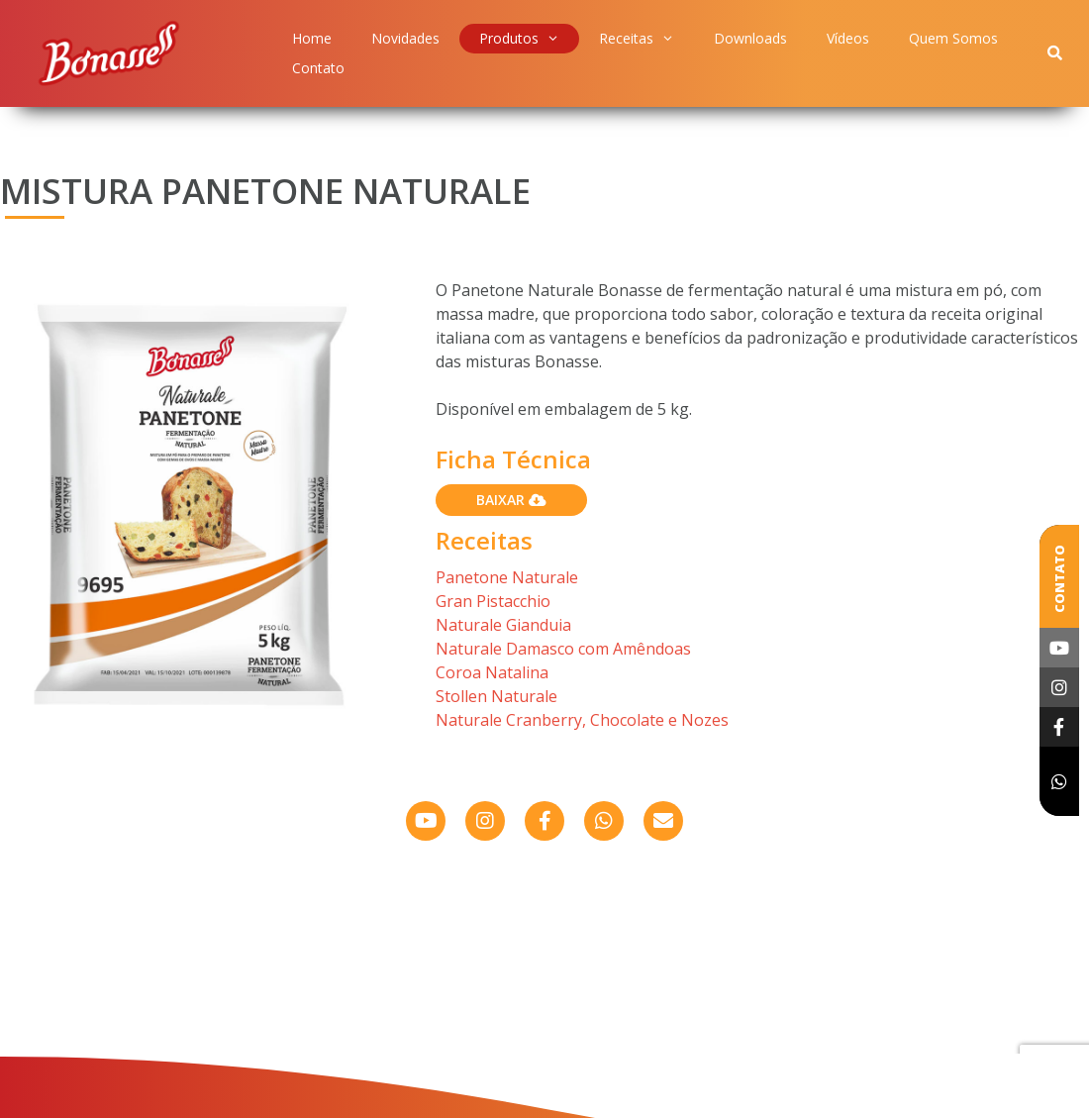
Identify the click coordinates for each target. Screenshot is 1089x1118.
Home (312, 38)
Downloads (750, 38)
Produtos (519, 38)
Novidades (405, 38)
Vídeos (848, 38)
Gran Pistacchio (493, 601)
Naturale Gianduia (503, 625)
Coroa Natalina (492, 672)
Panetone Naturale (507, 577)
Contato (318, 67)
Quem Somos (953, 38)
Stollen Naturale (496, 696)
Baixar (511, 499)
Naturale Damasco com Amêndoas (563, 649)
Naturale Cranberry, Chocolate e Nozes (582, 720)
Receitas (636, 38)
